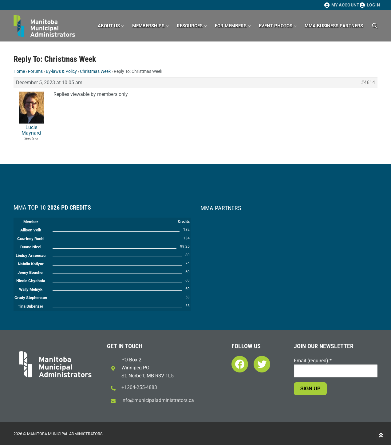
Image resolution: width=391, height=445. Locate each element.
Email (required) (313, 361)
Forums (35, 71)
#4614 (368, 82)
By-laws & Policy (61, 71)
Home (19, 71)
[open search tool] (374, 26)
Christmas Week (95, 71)
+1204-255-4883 (139, 387)
